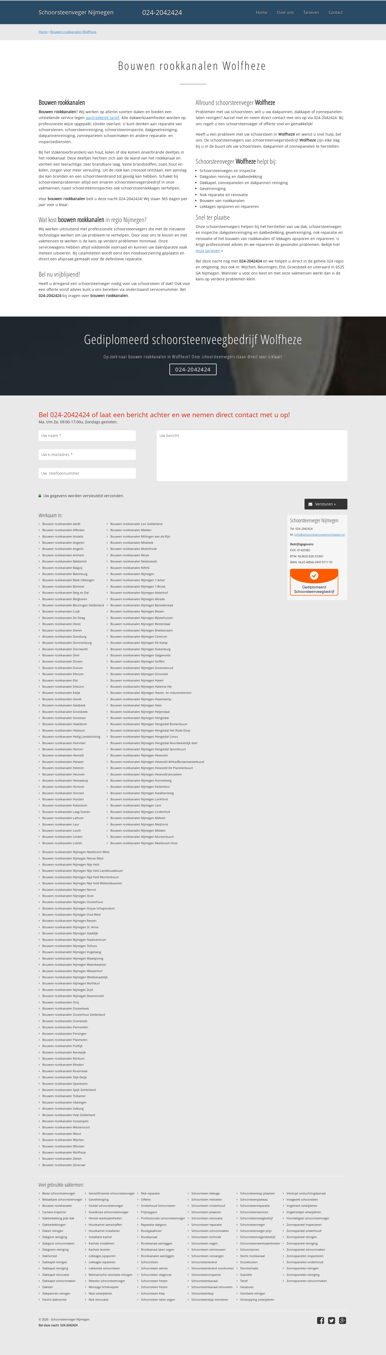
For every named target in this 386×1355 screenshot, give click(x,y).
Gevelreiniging (99, 1199)
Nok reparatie (150, 1193)
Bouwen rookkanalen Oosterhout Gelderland (73, 1015)
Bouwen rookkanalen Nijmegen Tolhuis (69, 946)
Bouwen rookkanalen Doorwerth (65, 649)
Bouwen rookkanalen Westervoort (66, 1127)
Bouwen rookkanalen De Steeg (63, 618)
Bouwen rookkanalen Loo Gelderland (136, 524)
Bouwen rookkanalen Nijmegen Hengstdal (139, 718)
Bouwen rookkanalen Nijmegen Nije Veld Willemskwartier (82, 883)
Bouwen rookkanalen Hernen (62, 749)
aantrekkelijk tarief (102, 117)
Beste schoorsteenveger (58, 1193)
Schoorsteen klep (153, 1293)
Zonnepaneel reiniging (302, 1243)
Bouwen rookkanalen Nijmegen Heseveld (139, 755)
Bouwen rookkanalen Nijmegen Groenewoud (141, 668)
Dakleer (47, 1287)
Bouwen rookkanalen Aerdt (61, 524)
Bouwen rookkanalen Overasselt (64, 1021)
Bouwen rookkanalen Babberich (64, 561)
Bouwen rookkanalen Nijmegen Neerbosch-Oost (143, 843)
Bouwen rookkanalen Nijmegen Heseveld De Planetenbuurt (151, 768)
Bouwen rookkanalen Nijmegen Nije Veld (70, 864)
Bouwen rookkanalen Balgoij (62, 568)
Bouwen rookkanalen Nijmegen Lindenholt (140, 812)
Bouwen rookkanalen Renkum (63, 1058)
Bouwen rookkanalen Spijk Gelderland (69, 1090)
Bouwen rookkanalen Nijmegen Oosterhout (72, 902)
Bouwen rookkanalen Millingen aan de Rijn (140, 536)
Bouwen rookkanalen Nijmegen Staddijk (70, 933)
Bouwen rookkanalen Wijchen (63, 1140)
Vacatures (247, 1287)
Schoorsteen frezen (154, 1281)
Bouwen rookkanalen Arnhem (63, 555)
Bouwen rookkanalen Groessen (64, 718)
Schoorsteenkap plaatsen (257, 1193)
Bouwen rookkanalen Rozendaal (64, 1071)
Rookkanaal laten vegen (157, 1249)
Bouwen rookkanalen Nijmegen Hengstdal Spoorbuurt (148, 749)
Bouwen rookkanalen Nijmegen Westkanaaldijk (75, 977)
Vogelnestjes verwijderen (304, 1212)
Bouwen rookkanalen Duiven (62, 668)
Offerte (146, 1199)
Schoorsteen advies (154, 1268)
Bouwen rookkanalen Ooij (60, 1002)
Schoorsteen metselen (206, 1199)
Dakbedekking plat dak (58, 1218)
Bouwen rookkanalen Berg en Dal (65, 593)
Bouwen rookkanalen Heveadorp (65, 780)
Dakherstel (49, 1256)
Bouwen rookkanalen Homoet (63, 787)
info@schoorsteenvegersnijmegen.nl (319, 534)
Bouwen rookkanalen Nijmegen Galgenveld (140, 655)
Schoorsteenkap (202, 1293)
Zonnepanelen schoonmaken (307, 1281)
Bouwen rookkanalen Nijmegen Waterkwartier (74, 964)
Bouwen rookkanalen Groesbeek (65, 712)
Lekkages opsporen (102, 1256)
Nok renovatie (98, 1299)
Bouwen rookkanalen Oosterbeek (65, 1008)
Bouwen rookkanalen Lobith (62, 843)
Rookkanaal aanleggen (156, 1243)
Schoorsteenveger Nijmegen (76, 12)
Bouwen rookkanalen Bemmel (63, 586)
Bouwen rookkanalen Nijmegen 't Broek (137, 586)
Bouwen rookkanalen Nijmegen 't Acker (137, 580)
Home (43, 31)
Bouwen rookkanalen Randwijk (64, 1052)
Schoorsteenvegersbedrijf (257, 1237)
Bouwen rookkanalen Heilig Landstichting (71, 736)
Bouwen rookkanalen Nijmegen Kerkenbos (140, 787)
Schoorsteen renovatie (206, 1218)
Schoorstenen (249, 1249)
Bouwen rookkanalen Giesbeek (64, 705)
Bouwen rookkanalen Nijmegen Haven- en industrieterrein (150, 693)
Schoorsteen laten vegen (158, 1299)
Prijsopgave (149, 1212)
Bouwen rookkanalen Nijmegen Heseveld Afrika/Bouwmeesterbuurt (157, 762)
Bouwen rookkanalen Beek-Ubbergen (68, 580)
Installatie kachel (100, 1237)
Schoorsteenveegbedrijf (256, 1218)
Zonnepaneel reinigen (302, 1237)
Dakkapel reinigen (54, 1262)
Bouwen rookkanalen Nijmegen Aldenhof (139, 593)
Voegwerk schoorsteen (302, 1199)
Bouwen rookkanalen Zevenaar (64, 1165)
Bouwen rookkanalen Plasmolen (64, 1040)
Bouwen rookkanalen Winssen (63, 1146)
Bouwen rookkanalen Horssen (63, 793)
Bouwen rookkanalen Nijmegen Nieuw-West (72, 858)
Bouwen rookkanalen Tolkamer (64, 1096)
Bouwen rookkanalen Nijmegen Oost (68, 896)
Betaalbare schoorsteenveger (62, 1199)
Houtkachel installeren (104, 1231)
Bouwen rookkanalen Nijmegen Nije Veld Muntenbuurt (80, 877)
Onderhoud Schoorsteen (158, 1206)
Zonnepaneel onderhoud (304, 1231)
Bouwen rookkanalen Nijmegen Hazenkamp (140, 699)
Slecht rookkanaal (252, 1256)
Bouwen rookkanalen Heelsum (63, 730)
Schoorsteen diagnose (156, 1275)
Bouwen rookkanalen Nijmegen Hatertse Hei (141, 686)
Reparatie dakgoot (153, 1225)
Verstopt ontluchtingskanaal (306, 1193)
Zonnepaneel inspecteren (304, 1225)
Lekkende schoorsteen (104, 1268)
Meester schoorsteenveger (107, 1281)
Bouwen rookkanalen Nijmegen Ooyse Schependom (78, 908)
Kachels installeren (101, 1243)
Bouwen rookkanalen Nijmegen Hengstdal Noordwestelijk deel (153, 743)
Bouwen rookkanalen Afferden (63, 530)
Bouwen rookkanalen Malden (130, 530)
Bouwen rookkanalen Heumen (63, 774)
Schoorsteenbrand (204, 1262)
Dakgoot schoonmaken (58, 1243)
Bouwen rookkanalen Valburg (63, 1108)
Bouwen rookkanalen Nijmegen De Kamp (139, 643)
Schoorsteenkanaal (204, 1281)
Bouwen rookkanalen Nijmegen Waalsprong (72, 958)
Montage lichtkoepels (103, 1287)
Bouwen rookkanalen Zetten (62, 1158)
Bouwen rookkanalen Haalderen (64, 724)
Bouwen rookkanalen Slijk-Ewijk (64, 1077)
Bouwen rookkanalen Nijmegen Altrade (137, 599)
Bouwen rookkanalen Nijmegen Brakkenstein (141, 630)
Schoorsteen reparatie (206, 1225)
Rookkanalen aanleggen (157, 1256)
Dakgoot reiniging (54, 1237)
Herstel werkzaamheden (105, 1218)
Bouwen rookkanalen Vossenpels (65, 1121)
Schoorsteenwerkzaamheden (260, 1243)
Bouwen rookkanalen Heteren (63, 768)
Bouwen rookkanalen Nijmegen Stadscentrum (74, 940)
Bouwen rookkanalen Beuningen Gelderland (73, 605)
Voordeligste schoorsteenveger (308, 1218)
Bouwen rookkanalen (57, 1206)
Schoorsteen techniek (206, 1237)
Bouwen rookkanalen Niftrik (130, 568)
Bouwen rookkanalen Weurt (61, 1134)
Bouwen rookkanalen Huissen (63, 799)
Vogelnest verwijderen (302, 1206)
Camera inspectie (54, 1212)
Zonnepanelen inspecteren (305, 1256)
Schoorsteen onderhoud (208, 1206)
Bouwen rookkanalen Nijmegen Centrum (138, 636)
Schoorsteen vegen (204, 1243)
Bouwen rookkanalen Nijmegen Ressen (69, 921)
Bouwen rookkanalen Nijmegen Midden (138, 830)
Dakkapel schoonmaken (59, 1281)
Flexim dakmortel (54, 1299)
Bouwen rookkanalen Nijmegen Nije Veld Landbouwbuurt (82, 871)
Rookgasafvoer (151, 1231)
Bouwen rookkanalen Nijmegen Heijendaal (140, 712)
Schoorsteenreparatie (255, 1206)
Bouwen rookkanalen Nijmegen (132, 574)
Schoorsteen (149, 1262)
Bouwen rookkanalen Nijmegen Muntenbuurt (142, 837)
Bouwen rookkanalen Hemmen (64, 743)
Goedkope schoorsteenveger (108, 1212)
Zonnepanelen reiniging (303, 1275)
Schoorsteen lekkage (205, 1193)
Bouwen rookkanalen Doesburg (64, 636)
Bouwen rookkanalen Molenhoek (133, 549)
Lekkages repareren (102, 1262)
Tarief (244, 1281)
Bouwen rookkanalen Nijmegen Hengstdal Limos (144, 736)
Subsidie (246, 1275)
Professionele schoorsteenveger (163, 1218)
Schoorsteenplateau (254, 1199)
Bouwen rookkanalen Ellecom (63, 674)
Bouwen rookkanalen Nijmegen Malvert (137, 818)
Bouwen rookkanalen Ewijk (61, 693)
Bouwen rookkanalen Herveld (63, 755)
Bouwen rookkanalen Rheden (63, 1065)
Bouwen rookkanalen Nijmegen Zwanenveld (73, 996)
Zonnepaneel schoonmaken (306, 1249)
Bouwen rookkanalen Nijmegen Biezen (137, 611)
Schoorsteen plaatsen (206, 1212)
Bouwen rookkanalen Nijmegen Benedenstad (141, 605)
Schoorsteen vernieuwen (208, 1249)
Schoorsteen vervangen (207, 1256)
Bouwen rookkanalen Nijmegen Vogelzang (71, 952)
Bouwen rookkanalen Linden (62, 837)
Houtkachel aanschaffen (105, 1225)
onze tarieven (208, 250)
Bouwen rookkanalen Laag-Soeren (66, 812)
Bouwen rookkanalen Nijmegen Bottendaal (140, 624)
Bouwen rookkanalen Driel (60, 655)
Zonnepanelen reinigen (303, 1268)
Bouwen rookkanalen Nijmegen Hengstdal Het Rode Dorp (150, 730)
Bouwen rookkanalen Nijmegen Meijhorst (139, 824)
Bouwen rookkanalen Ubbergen (64, 1102)
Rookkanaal (149, 1237)
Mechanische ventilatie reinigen (110, 1275)
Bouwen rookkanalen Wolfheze (73, 31)
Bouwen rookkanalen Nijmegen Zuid (67, 990)
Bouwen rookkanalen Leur (60, 824)
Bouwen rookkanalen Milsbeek (131, 543)
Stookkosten (249, 1262)
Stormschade (249, 1268)
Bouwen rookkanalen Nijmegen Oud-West (71, 914)
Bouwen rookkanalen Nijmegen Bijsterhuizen (141, 618)
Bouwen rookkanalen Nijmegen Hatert (137, 680)
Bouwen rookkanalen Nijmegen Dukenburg (140, 649)
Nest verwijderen (100, 1293)
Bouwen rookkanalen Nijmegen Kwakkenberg (142, 793)
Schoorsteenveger (252, 1225)
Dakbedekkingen (54, 1225)
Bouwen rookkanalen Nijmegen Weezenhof (72, 971)
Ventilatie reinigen (252, 1293)
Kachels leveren (99, 1249)
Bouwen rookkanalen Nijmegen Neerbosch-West (75, 852)
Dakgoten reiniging (55, 1249)
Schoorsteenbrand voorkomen (212, 1268)
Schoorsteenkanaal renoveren (212, 1287)
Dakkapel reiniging (55, 1268)
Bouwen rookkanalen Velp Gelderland (68, 1115)
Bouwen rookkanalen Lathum (63, 818)
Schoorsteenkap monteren (209, 1299)
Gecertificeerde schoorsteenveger (112, 1193)
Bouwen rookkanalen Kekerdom (64, 805)
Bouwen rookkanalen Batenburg (64, 574)
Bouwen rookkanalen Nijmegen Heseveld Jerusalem (146, 774)
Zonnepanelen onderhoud (305, 1262)
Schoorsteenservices (254, 1212)
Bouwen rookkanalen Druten (62, 661)
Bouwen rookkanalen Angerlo (63, 549)
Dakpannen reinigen (56, 1293)
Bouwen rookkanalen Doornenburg (67, 643)
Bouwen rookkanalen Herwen (63, 762)
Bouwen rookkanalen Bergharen (64, 599)
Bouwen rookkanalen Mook (129, 555)
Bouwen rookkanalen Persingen (64, 1034)
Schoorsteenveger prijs (256, 1231)
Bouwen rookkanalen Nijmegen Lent (135, 805)
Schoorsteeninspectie (206, 1275)
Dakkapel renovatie (55, 1275)
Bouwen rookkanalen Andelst (62, 536)
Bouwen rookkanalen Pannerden (65, 1027)
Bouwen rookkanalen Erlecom (63, 686)
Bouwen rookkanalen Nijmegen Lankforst (139, 799)
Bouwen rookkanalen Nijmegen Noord (69, 890)
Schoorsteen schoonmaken (210, 1231)
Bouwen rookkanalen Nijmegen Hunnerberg (141, 780)
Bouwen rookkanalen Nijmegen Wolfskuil (71, 983)
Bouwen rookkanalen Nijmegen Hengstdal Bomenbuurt (148, 724)
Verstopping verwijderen (257, 1299)
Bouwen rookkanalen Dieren (62, 630)
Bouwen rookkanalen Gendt (61, 699)
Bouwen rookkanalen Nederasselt (133, 561)
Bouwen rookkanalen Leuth (61, 830)
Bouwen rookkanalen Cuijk (61, 611)
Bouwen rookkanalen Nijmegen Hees (136, 705)
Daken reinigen (52, 1231)
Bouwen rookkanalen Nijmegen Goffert (137, 661)
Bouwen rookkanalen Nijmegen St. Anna (70, 927)
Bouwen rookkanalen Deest (61, 624)
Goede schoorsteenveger (106, 1206)
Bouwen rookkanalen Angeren (63, 543)
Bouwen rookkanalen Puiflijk (62, 1046)
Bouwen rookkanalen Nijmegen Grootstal (139, 674)
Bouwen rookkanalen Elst (60, 680)
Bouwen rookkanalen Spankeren (65, 1084)
